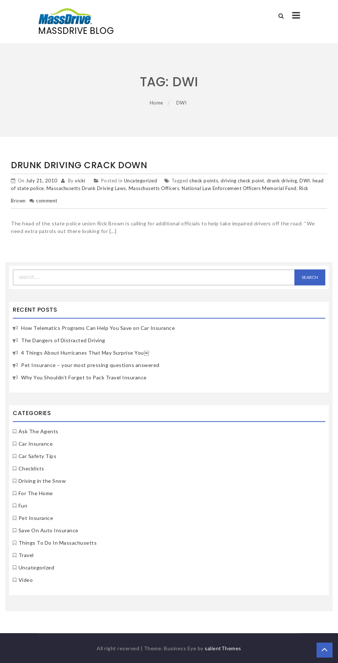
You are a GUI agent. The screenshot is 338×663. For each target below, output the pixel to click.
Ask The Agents (39, 431)
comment (46, 201)
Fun (23, 505)
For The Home (36, 493)
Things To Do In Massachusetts (58, 543)
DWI (304, 180)
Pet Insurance (36, 518)
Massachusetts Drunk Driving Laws (86, 188)
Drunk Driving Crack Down (79, 165)
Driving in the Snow (42, 481)
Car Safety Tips (38, 456)
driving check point (242, 180)
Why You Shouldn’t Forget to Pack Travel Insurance (84, 377)
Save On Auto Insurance (49, 530)
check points (203, 180)
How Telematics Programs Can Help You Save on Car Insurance (98, 328)
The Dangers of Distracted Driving (63, 340)
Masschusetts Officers (154, 188)
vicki (80, 180)
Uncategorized (140, 180)
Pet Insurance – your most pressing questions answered (90, 365)
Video (26, 580)
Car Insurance (36, 444)
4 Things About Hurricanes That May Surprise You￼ (85, 353)
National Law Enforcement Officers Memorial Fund (239, 188)
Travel (26, 555)
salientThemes (223, 648)
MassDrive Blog (76, 31)
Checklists (31, 468)
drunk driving (282, 180)
